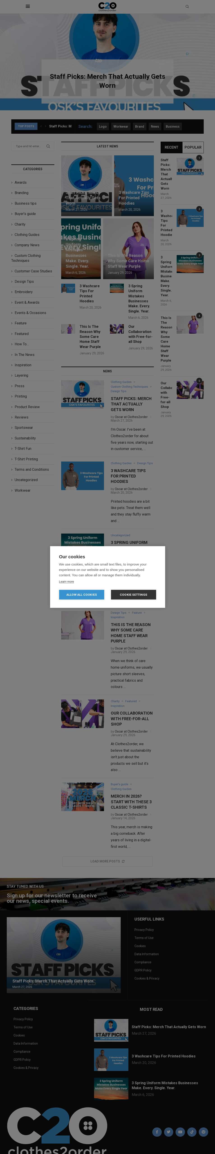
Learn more (66, 581)
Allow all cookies (81, 594)
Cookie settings (133, 594)
